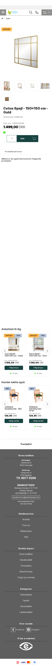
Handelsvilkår (26, 560)
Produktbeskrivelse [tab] (13, 152)
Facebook (20, 630)
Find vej (26, 525)
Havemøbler (26, 606)
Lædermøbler (26, 612)
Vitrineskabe (26, 594)
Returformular (26, 571)
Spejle (26, 600)
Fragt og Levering (26, 577)
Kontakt (26, 519)
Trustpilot (26, 444)
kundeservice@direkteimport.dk (26, 497)
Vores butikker (26, 554)
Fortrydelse (26, 565)
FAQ (26, 537)
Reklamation (26, 531)
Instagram (35, 630)
